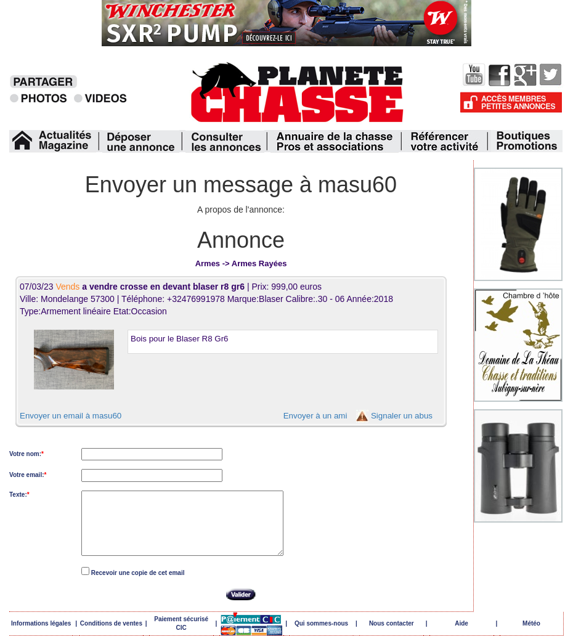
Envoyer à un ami (315, 415)
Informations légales (41, 623)
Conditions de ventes (111, 623)
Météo (531, 623)
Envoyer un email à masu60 (70, 415)
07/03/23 (133, 287)
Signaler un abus (402, 415)
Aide (461, 623)
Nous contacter (391, 623)
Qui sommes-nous (321, 623)
